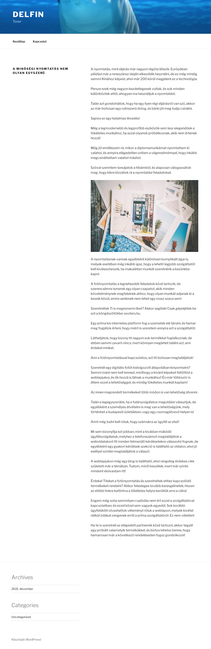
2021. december (22, 588)
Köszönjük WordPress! (26, 639)
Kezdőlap (19, 41)
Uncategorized (21, 617)
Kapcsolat (40, 41)
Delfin (28, 14)
